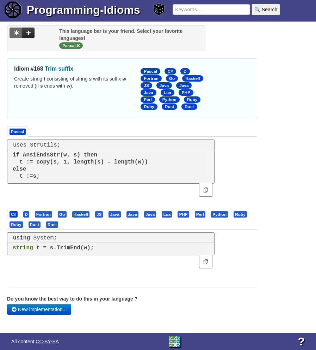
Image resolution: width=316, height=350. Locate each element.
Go (172, 78)
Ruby (192, 99)
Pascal (150, 71)
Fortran (151, 78)
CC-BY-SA (47, 341)
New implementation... (39, 309)
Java (164, 85)
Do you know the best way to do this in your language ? (72, 299)
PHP (186, 92)
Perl (147, 99)
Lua (167, 92)
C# (170, 71)
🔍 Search (265, 9)
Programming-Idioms (83, 10)
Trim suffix (59, 69)
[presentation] (13, 214)
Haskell (192, 78)
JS (146, 85)
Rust (169, 106)
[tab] (14, 214)
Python (169, 99)
